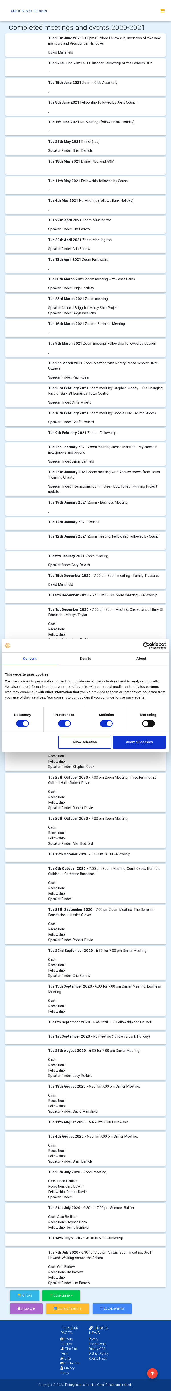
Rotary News (98, 1358)
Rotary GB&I (97, 1349)
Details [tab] (85, 658)
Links (65, 1358)
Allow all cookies (139, 742)
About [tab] (141, 658)
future (25, 1295)
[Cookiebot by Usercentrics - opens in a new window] (146, 645)
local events (112, 1308)
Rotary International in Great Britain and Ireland (97, 1385)
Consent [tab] (30, 658)
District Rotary (99, 1353)
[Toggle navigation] (162, 11)
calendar (26, 1308)
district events (67, 1308)
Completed (60, 1295)
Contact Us (70, 1363)
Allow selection (85, 742)
